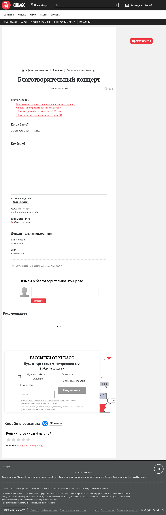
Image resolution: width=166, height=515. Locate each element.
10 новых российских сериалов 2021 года (39, 111)
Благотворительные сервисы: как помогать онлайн (45, 103)
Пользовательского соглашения (42, 409)
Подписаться (72, 390)
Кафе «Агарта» (21, 201)
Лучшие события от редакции (38, 376)
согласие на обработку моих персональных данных (45, 400)
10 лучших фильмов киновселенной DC (39, 114)
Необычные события (73, 381)
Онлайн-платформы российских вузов (38, 107)
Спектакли (68, 374)
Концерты (27, 385)
